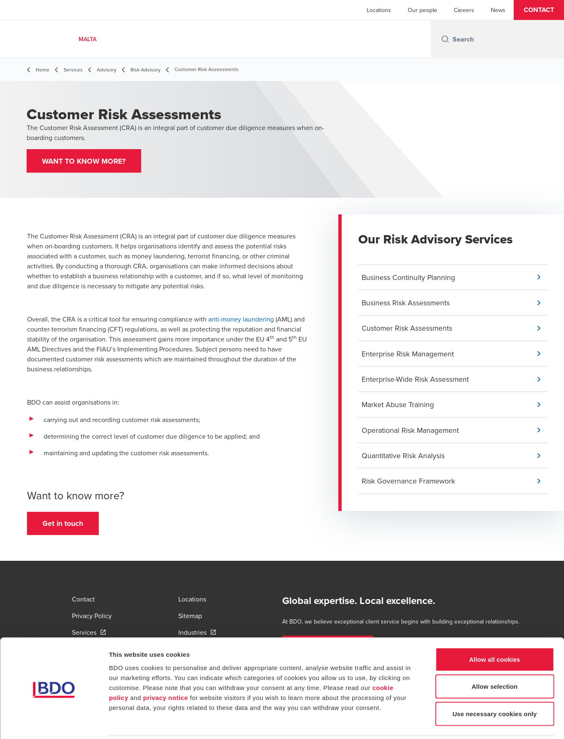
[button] (539, 10)
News (498, 10)
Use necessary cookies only (495, 684)
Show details (436, 722)
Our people (422, 10)
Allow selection (495, 657)
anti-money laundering (241, 320)
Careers (464, 10)
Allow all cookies (494, 629)
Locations (379, 10)
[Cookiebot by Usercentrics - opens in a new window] (53, 723)
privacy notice (165, 668)
